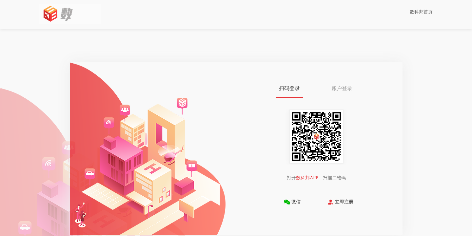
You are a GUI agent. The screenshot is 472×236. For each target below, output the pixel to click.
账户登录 (341, 88)
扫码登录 (289, 88)
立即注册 (340, 202)
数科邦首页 (421, 12)
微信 (292, 202)
